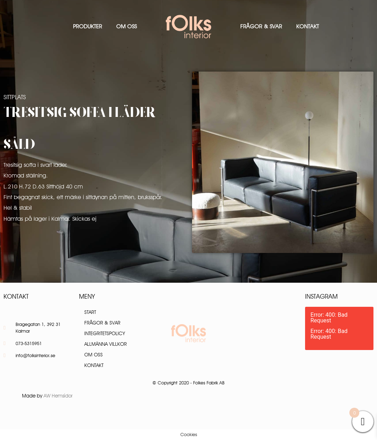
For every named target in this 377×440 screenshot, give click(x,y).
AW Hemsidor (58, 396)
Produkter (87, 26)
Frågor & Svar (261, 26)
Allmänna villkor (105, 344)
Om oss (126, 26)
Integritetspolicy (104, 333)
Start (90, 312)
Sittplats (15, 97)
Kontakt (307, 26)
